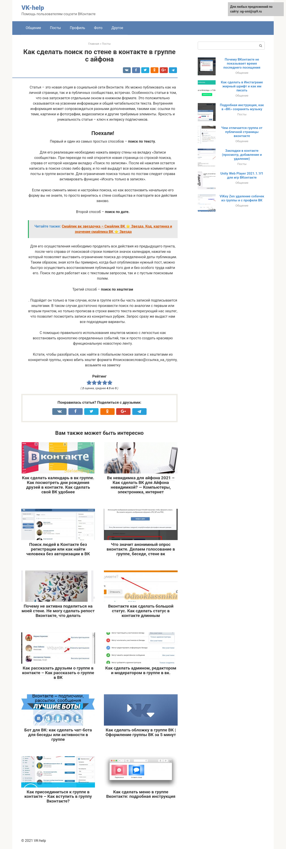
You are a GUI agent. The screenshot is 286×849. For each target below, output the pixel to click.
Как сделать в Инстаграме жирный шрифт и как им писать (242, 86)
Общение (33, 28)
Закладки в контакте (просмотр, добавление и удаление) (242, 155)
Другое (117, 28)
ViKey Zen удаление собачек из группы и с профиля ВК (242, 198)
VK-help (32, 7)
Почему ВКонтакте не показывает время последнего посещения (242, 63)
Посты (55, 28)
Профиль (77, 28)
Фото (98, 28)
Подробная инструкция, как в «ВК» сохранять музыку (242, 107)
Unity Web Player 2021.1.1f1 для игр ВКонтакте (241, 175)
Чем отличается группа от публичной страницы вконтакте (241, 132)
